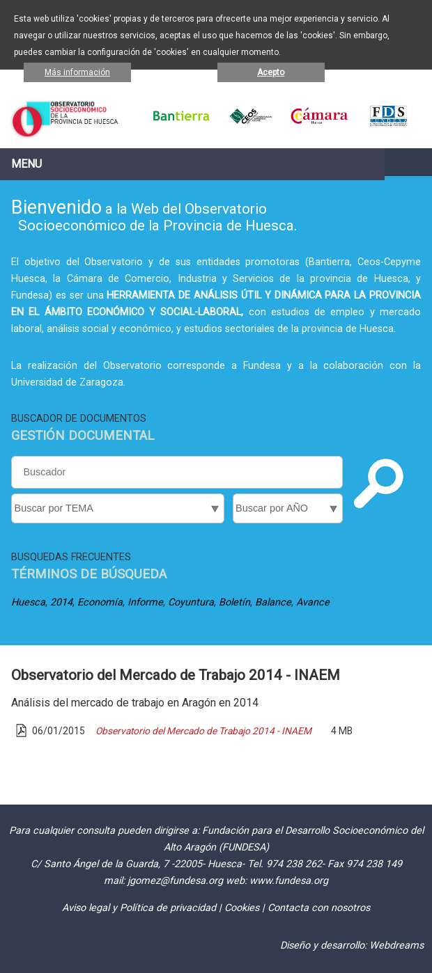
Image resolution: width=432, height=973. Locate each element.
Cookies (241, 908)
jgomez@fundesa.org (175, 881)
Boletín (234, 602)
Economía (100, 602)
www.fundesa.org (288, 881)
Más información (77, 72)
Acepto (270, 72)
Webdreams (396, 945)
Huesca (28, 602)
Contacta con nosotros (319, 908)
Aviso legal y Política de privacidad (139, 908)
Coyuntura (191, 602)
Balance (273, 602)
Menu (26, 164)
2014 (61, 602)
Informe (145, 602)
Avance (313, 602)
